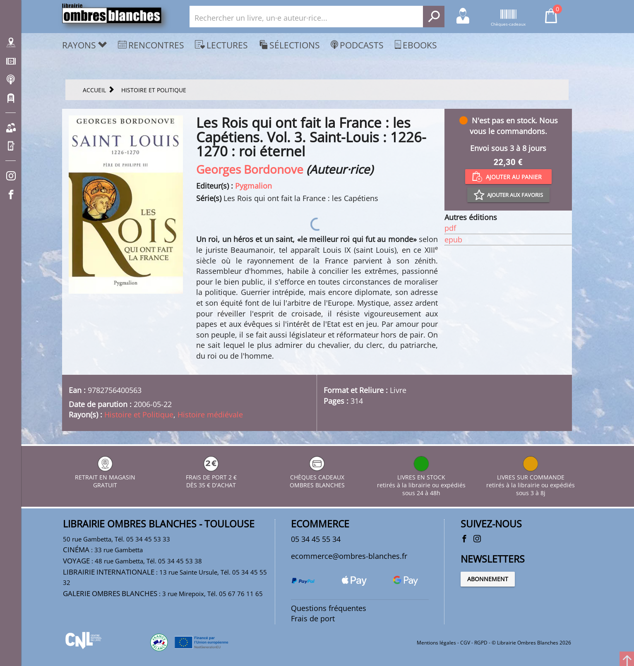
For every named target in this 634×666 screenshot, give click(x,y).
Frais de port (313, 618)
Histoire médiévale (210, 414)
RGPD (481, 642)
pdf (450, 228)
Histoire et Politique (138, 414)
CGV (465, 642)
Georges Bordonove (249, 169)
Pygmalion (253, 186)
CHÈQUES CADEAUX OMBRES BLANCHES (317, 477)
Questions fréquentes (328, 608)
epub (453, 239)
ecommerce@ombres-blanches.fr (349, 556)
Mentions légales (436, 642)
